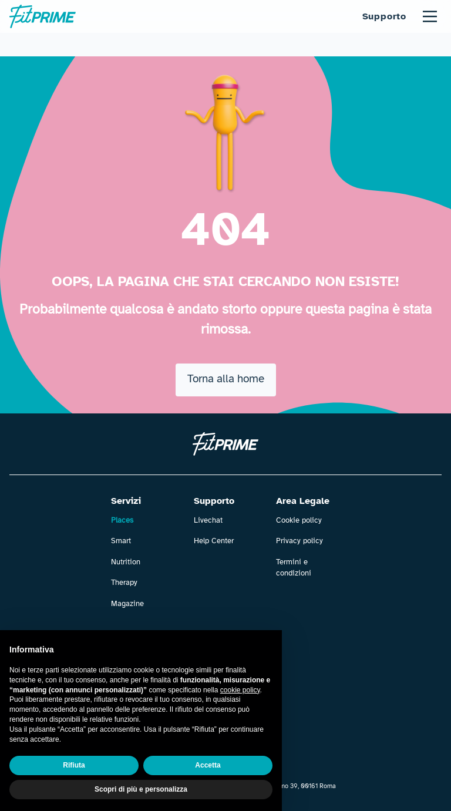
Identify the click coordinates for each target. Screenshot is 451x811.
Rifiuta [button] (74, 765)
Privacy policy (299, 541)
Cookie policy (299, 520)
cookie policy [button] (240, 690)
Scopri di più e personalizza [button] (141, 789)
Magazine (127, 603)
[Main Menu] (430, 16)
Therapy (124, 582)
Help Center (214, 541)
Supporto (384, 16)
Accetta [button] (207, 765)
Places (122, 520)
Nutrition (125, 562)
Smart (121, 541)
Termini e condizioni (293, 567)
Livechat (208, 520)
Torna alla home (225, 379)
